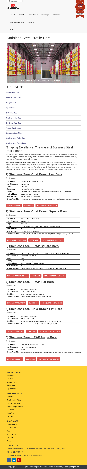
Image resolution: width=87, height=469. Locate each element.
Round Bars (11, 385)
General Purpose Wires (15, 406)
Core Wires (11, 416)
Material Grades (33, 15)
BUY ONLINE (28, 205)
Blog (8, 431)
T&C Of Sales (11, 428)
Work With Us (11, 434)
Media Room (56, 15)
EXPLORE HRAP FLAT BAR (16, 303)
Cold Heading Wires (14, 400)
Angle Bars (10, 375)
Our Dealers (11, 437)
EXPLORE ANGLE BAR (14, 359)
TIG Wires (10, 410)
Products (22, 15)
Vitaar (9, 441)
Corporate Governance (17, 22)
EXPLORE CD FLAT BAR (15, 331)
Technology (45, 15)
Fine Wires (10, 396)
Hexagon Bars (12, 382)
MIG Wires (10, 413)
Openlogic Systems (71, 467)
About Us (13, 15)
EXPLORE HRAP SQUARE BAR (17, 276)
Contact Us (30, 22)
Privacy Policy (12, 424)
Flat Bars (10, 379)
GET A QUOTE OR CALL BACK (47, 205)
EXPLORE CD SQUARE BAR (16, 240)
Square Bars (11, 389)
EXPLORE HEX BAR (13, 205)
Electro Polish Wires (14, 403)
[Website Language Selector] (14, 1)
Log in (11, 29)
